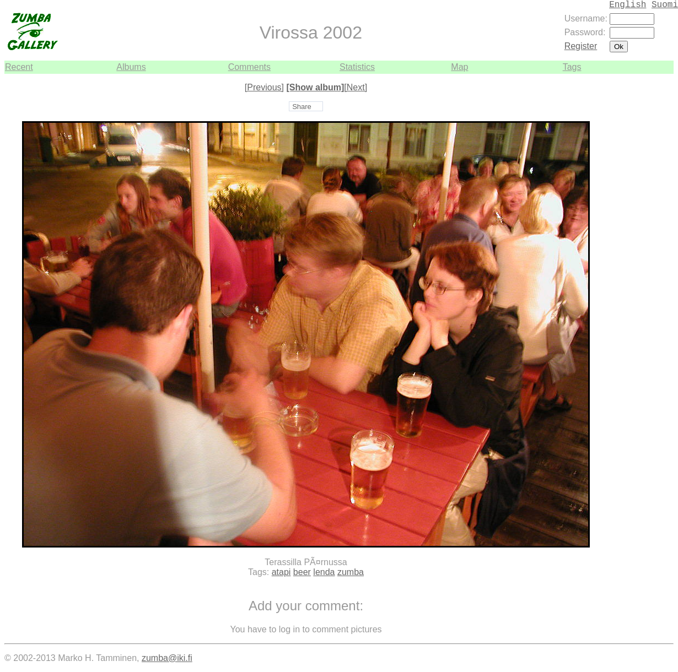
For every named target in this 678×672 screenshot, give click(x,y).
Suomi (665, 5)
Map (459, 67)
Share (301, 106)
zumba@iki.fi (167, 658)
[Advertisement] (640, 239)
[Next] (355, 87)
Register (581, 46)
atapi (281, 572)
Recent (19, 67)
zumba (350, 572)
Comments (249, 67)
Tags (572, 67)
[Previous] (264, 87)
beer (302, 572)
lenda (324, 572)
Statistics (357, 67)
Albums (131, 67)
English (627, 5)
